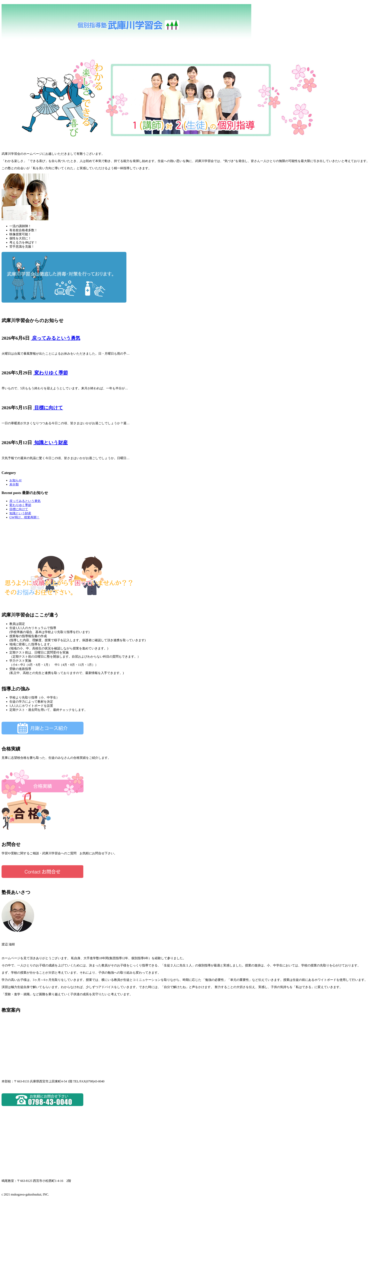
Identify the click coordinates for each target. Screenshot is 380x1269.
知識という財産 (50, 442)
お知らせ (15, 480)
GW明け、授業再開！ (24, 517)
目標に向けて (48, 407)
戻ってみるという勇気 (55, 338)
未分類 (14, 484)
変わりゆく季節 (50, 372)
